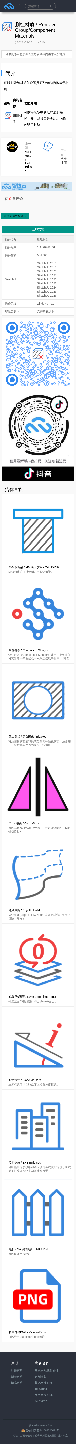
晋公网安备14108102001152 (42, 1430)
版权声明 (16, 1376)
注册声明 (16, 1370)
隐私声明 (16, 1383)
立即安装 (38, 229)
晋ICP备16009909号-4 (40, 1425)
